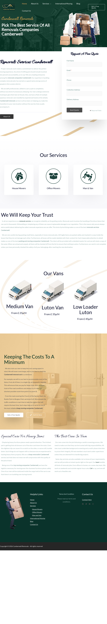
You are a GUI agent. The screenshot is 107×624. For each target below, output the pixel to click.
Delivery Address (73, 99)
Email (69, 70)
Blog (76, 3)
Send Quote (74, 110)
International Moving (62, 3)
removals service (25, 221)
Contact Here (87, 500)
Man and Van (36, 515)
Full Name (70, 61)
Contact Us (26, 11)
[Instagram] (96, 504)
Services (44, 3)
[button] (7, 116)
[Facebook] (83, 504)
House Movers (19, 188)
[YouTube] (92, 504)
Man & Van (88, 188)
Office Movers (53, 188)
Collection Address (73, 90)
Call (91, 468)
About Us (34, 3)
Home (24, 3)
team (97, 462)
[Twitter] (87, 504)
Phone (69, 80)
